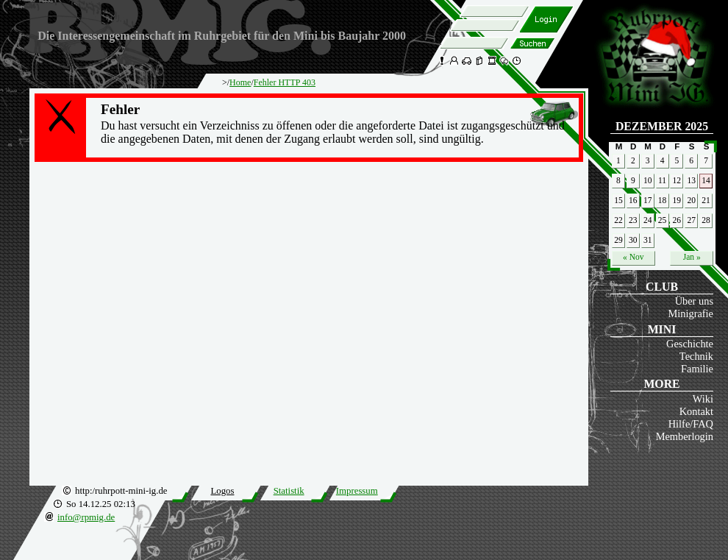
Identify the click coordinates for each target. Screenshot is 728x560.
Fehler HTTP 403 (284, 82)
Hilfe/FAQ (690, 424)
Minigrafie (690, 313)
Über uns (694, 301)
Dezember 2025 (661, 126)
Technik (696, 356)
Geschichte (689, 344)
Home (240, 82)
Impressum (357, 491)
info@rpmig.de (86, 517)
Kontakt (696, 411)
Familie (697, 369)
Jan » (692, 256)
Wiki (703, 399)
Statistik (289, 491)
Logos (222, 491)
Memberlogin (684, 436)
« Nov (633, 256)
